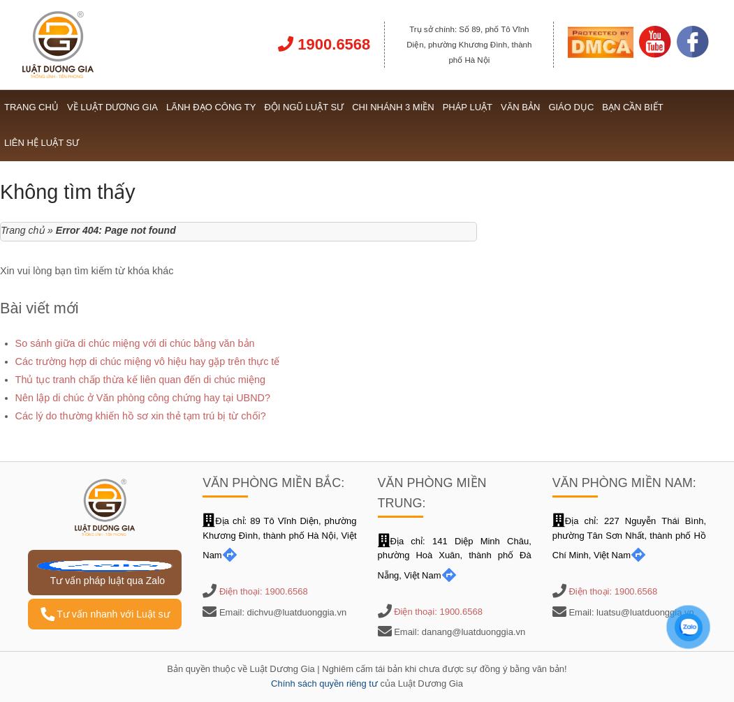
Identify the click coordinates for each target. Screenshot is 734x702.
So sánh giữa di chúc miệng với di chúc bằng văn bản (135, 343)
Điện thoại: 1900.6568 (263, 591)
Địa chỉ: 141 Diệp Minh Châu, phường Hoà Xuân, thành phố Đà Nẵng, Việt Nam (454, 558)
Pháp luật (467, 107)
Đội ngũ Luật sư (304, 107)
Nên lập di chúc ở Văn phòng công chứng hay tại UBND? (142, 397)
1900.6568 (324, 44)
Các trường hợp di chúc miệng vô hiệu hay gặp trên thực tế (147, 361)
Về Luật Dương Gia (112, 107)
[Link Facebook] (693, 54)
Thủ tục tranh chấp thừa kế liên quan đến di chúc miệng (140, 379)
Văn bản (520, 107)
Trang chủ (31, 107)
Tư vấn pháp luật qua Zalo (105, 573)
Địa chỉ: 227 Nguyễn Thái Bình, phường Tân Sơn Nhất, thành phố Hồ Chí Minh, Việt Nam (629, 538)
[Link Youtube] (655, 54)
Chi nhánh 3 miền (393, 107)
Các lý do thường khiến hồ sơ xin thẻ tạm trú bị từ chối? (140, 415)
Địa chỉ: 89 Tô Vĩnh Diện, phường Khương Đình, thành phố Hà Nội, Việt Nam (279, 538)
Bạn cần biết (632, 107)
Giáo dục (571, 107)
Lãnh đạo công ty (211, 107)
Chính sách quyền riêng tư (324, 683)
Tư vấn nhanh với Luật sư (105, 614)
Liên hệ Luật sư (41, 142)
